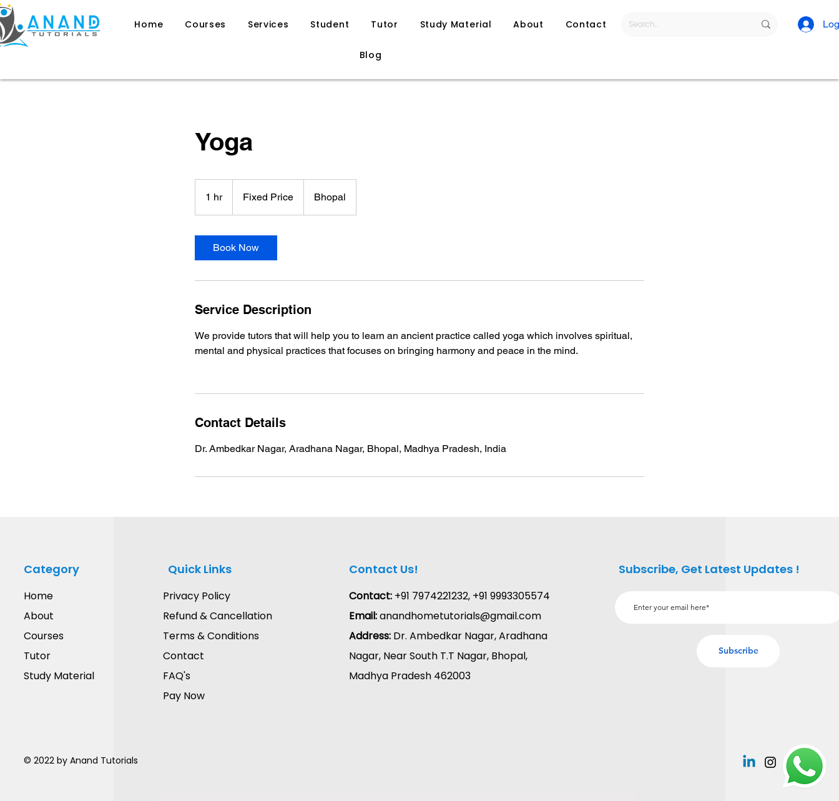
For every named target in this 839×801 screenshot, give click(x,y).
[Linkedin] (749, 762)
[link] (236, 247)
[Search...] (682, 24)
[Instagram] (770, 762)
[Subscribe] (738, 651)
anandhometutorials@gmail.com (460, 616)
